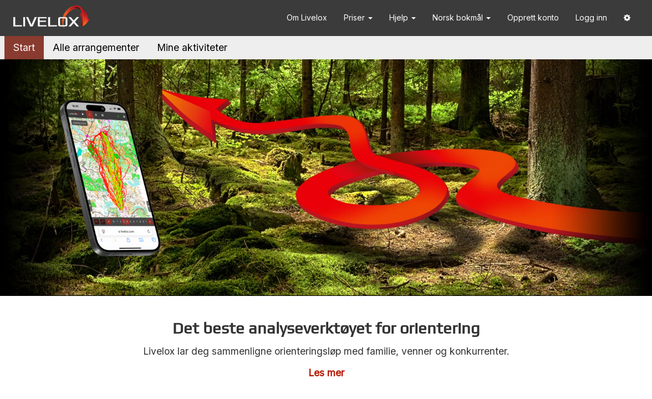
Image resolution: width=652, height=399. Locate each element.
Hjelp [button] (402, 17)
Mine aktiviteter (192, 47)
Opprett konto (533, 17)
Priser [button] (358, 17)
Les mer (326, 372)
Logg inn (591, 17)
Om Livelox (307, 17)
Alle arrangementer (96, 47)
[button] (627, 18)
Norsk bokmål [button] (461, 17)
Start (24, 47)
